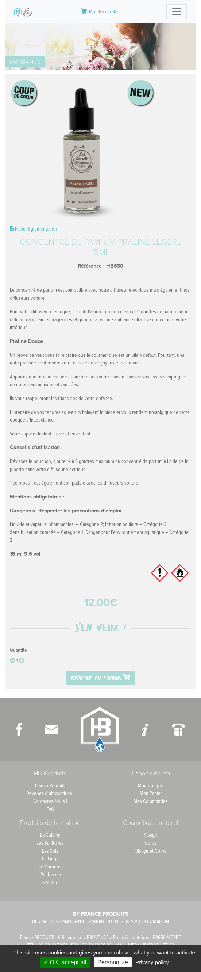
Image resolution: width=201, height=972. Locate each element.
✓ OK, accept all (64, 962)
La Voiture (50, 882)
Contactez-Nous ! (50, 801)
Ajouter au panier (100, 677)
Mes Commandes (151, 801)
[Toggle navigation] (176, 11)
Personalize (112, 962)
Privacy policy (152, 962)
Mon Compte (150, 785)
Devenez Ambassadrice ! (50, 793)
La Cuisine (50, 835)
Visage (150, 835)
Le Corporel (50, 867)
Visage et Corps (150, 851)
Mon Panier (151, 793)
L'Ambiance (50, 874)
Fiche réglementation (33, 229)
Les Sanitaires (50, 843)
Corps (150, 843)
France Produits (50, 785)
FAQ (50, 809)
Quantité (18, 650)
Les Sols (50, 851)
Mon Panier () (99, 11)
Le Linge (50, 859)
